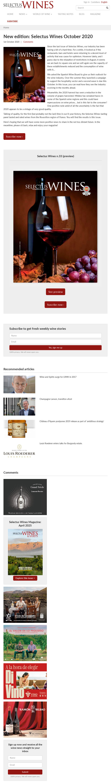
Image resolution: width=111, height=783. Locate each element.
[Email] (25, 764)
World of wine (42, 14)
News (23, 14)
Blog (81, 14)
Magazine (95, 14)
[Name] (25, 757)
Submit (25, 772)
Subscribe (12, 21)
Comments (28, 42)
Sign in (87, 2)
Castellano (95, 2)
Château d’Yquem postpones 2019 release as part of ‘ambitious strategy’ (72, 421)
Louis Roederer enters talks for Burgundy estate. (61, 443)
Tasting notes (65, 14)
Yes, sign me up (55, 347)
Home (10, 14)
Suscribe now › (14, 136)
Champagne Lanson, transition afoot (56, 399)
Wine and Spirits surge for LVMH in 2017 (58, 377)
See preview (55, 291)
